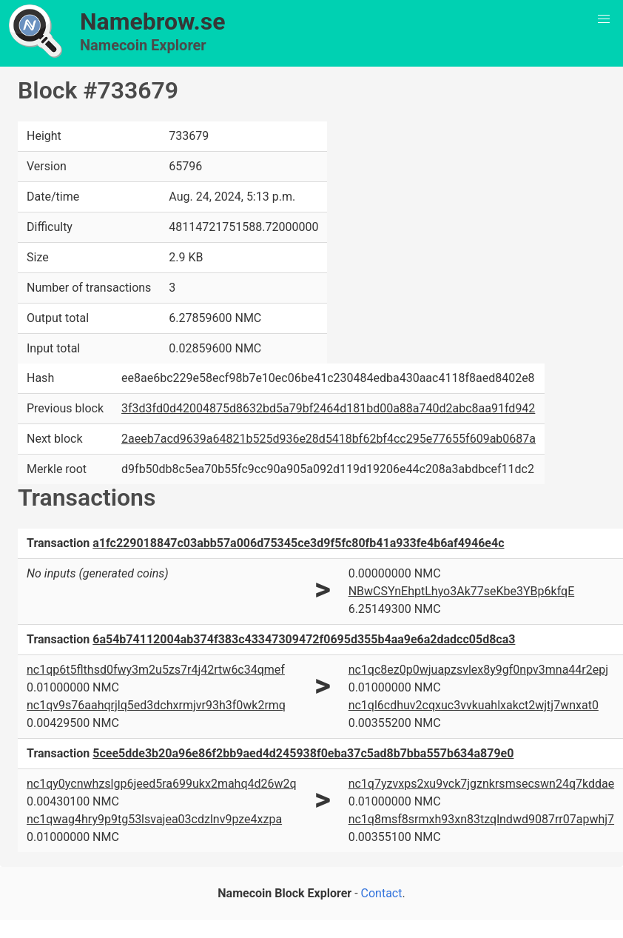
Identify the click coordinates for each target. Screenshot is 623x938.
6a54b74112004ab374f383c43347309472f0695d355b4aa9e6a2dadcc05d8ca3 (303, 639)
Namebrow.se (153, 21)
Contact (382, 893)
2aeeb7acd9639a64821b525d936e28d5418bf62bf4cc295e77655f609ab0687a (328, 439)
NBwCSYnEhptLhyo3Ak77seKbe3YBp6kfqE (461, 591)
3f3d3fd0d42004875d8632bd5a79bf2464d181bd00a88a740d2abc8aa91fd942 (328, 408)
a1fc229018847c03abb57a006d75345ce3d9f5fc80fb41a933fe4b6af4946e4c (298, 543)
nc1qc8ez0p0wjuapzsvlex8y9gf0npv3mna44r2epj (478, 670)
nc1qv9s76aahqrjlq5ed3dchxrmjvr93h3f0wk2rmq (156, 705)
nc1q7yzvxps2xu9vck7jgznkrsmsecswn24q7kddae (481, 784)
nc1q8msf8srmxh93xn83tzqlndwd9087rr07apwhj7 (481, 819)
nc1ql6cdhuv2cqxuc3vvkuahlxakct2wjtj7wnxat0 (473, 705)
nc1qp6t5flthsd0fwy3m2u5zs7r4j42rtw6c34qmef (156, 670)
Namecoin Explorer (143, 45)
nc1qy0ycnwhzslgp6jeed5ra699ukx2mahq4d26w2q (162, 784)
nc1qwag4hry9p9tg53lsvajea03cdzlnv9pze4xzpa (154, 819)
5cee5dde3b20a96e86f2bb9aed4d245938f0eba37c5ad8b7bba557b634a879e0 (302, 753)
